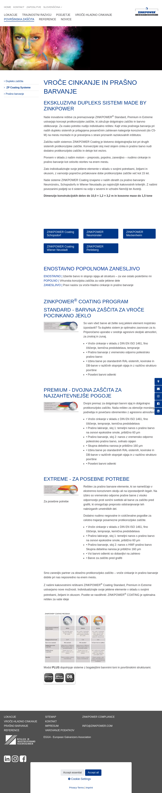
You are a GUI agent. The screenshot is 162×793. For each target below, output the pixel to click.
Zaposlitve (33, 7)
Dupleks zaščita (14, 81)
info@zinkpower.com (97, 726)
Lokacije (10, 14)
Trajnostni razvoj (36, 14)
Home (7, 7)
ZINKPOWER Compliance (98, 717)
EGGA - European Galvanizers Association (67, 737)
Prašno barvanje (15, 94)
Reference (47, 19)
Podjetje (63, 14)
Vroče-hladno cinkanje (93, 14)
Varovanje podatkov (59, 730)
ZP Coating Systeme (18, 87)
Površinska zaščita (19, 19)
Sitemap (50, 717)
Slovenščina (51, 7)
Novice (66, 19)
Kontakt (18, 7)
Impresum (52, 726)
